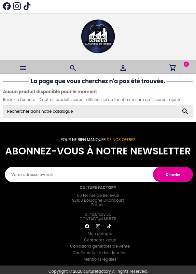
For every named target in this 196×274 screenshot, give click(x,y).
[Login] (123, 67)
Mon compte (100, 233)
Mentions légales (100, 259)
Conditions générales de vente (100, 246)
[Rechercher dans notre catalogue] (185, 111)
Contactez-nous (100, 240)
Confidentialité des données (100, 252)
